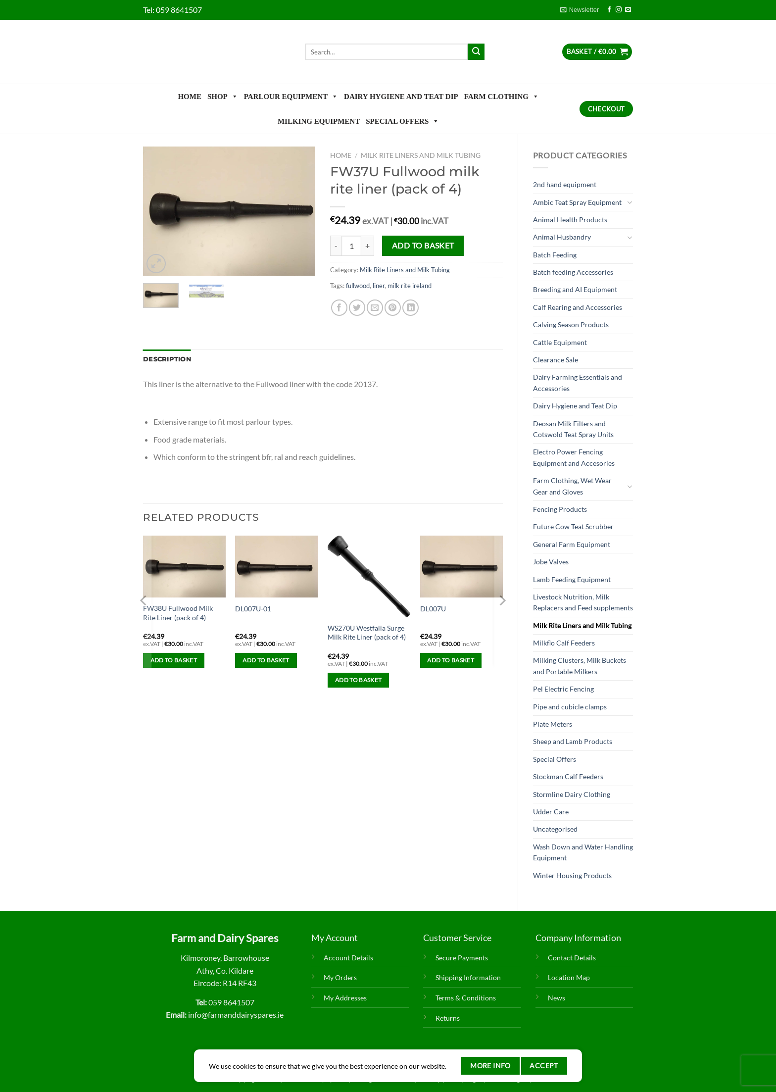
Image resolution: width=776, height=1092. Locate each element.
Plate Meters (552, 724)
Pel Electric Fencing (563, 689)
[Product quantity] (351, 245)
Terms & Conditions (466, 997)
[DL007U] (461, 566)
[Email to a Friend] (375, 307)
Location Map (569, 977)
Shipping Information (468, 977)
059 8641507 (179, 9)
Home (189, 96)
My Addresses (345, 997)
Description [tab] (167, 359)
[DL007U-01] (276, 566)
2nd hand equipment (564, 184)
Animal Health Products (570, 219)
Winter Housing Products (572, 875)
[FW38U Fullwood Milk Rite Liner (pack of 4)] (184, 566)
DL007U (433, 608)
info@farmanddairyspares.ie (236, 1014)
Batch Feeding (555, 254)
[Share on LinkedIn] (410, 307)
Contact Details (572, 957)
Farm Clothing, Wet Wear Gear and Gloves (572, 486)
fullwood (358, 286)
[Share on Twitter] (357, 307)
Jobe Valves (551, 561)
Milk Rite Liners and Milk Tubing (582, 625)
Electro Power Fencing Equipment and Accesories (574, 457)
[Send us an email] (628, 9)
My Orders (340, 977)
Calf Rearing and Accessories (577, 307)
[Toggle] (629, 202)
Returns (448, 1018)
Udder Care (551, 811)
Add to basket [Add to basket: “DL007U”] (450, 660)
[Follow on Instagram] (619, 9)
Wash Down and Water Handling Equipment (583, 852)
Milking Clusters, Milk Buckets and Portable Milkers (579, 665)
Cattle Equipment (560, 342)
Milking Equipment (319, 121)
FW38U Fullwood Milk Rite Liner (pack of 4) (178, 613)
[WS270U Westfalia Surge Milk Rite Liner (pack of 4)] (369, 576)
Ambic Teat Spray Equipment (577, 202)
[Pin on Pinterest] (393, 307)
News (556, 997)
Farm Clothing (501, 96)
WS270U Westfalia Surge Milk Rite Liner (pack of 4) (367, 633)
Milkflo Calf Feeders (564, 643)
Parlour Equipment (291, 96)
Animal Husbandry (562, 237)
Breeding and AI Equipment (575, 289)
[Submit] (476, 52)
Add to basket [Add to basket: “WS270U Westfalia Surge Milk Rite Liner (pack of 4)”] (358, 680)
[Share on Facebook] (339, 307)
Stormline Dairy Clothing (571, 794)
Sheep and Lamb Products (572, 741)
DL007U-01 (253, 608)
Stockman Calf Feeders (568, 776)
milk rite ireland (410, 286)
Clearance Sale (555, 359)
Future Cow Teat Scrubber (573, 526)
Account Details (348, 957)
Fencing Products (560, 509)
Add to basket (423, 245)
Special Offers (402, 121)
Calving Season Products (571, 324)
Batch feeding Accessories (573, 272)
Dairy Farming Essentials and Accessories (577, 382)
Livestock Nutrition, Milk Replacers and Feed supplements (583, 602)
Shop (222, 96)
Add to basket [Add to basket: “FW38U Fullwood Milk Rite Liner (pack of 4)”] (173, 660)
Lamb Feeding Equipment (572, 579)
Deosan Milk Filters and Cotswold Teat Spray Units (573, 429)
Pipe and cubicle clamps (570, 706)
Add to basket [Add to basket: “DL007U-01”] (266, 660)
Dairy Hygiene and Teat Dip (401, 96)
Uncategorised (555, 829)
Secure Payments (462, 957)
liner (379, 286)
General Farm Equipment (571, 544)
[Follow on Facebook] (609, 9)
